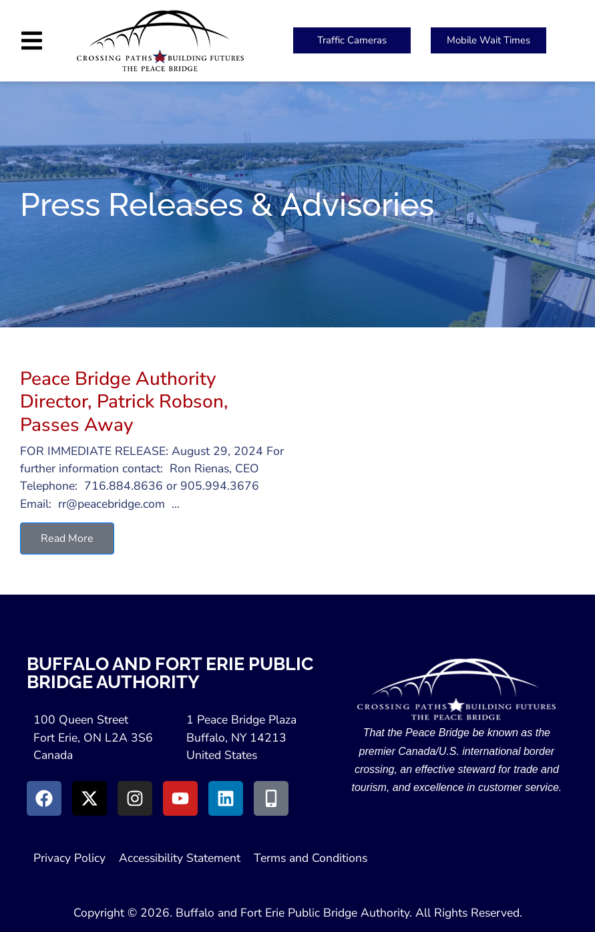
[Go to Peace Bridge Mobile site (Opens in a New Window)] (271, 798)
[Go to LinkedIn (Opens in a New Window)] (225, 798)
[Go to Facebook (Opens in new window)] (44, 798)
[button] (31, 40)
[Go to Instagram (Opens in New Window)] (135, 798)
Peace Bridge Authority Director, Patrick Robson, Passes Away (124, 402)
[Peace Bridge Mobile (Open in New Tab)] (488, 40)
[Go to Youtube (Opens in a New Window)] (180, 798)
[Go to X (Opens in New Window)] (89, 798)
